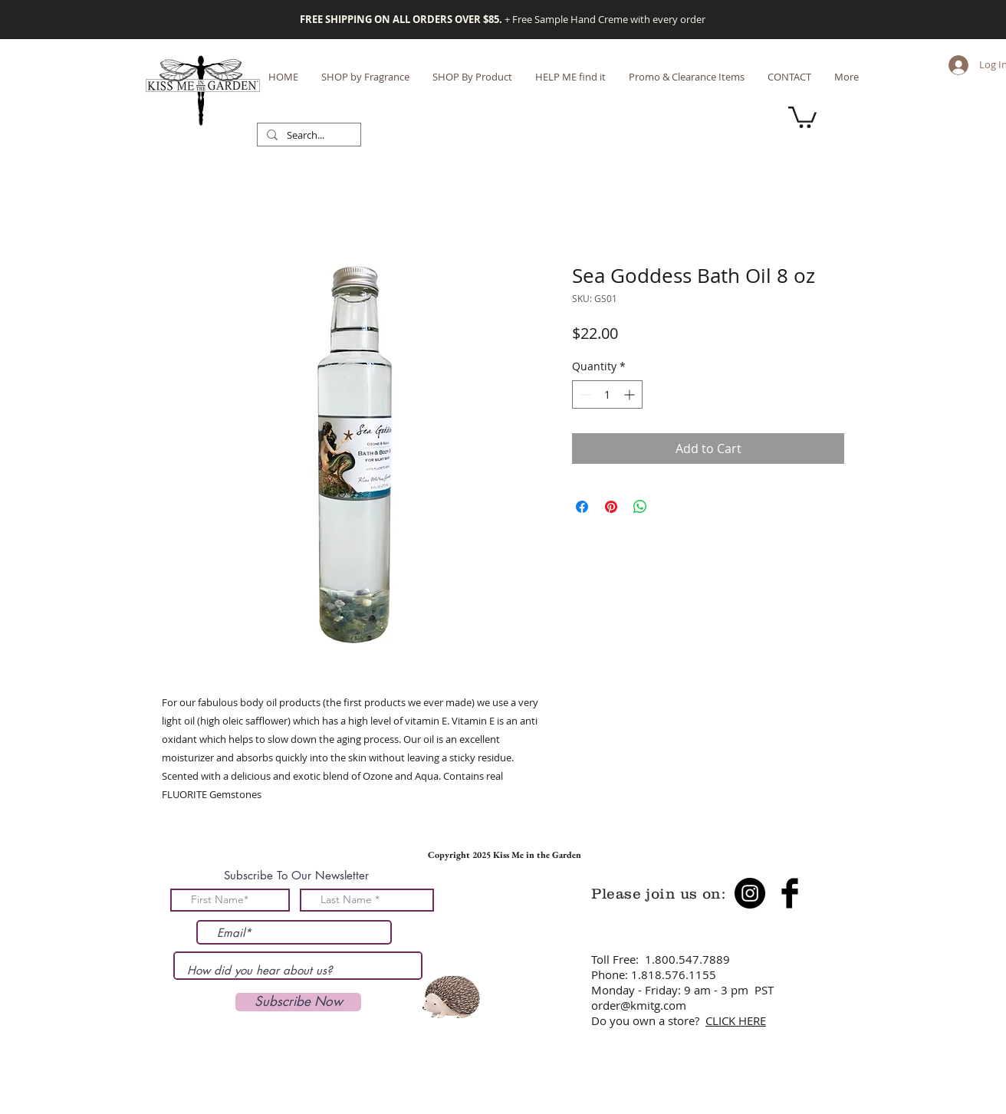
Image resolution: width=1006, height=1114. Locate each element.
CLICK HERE (735, 1020)
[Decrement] (583, 394)
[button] (802, 116)
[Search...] (307, 135)
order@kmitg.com (638, 1005)
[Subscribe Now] (298, 1002)
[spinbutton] (607, 394)
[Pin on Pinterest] (611, 507)
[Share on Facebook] (582, 507)
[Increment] (630, 394)
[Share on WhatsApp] (640, 507)
